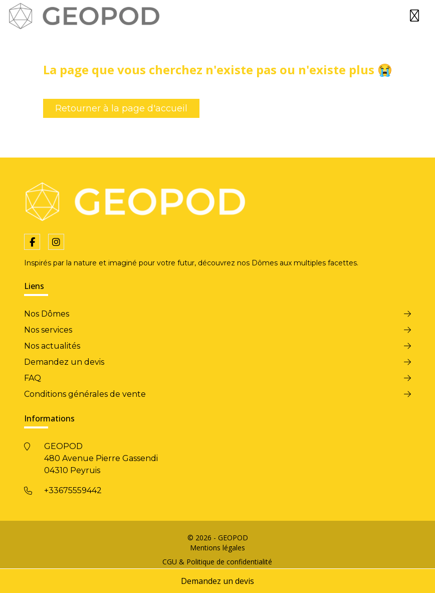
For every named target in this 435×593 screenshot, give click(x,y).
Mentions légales (217, 547)
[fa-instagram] (56, 242)
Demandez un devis (217, 580)
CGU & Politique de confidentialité (217, 561)
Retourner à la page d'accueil (121, 108)
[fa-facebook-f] (32, 242)
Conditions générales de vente (85, 394)
